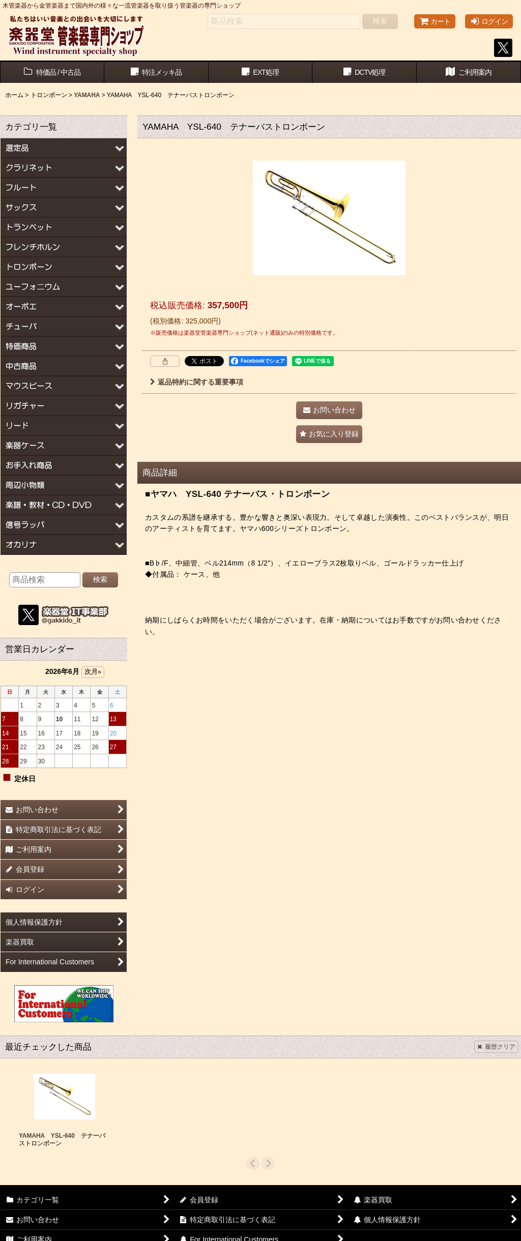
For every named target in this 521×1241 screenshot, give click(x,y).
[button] (329, 434)
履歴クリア (496, 1046)
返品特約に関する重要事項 (196, 382)
